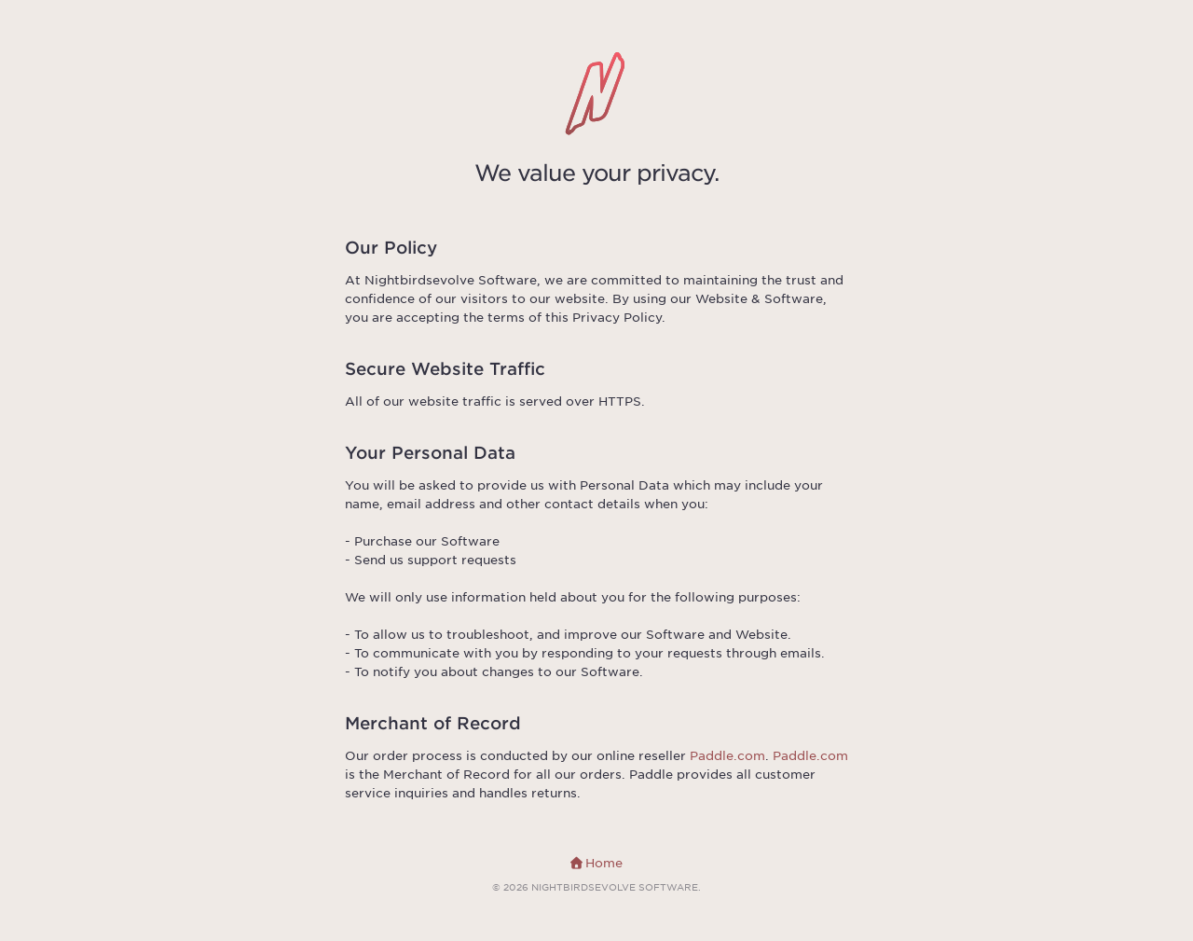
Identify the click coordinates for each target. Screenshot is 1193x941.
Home (596, 863)
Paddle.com (727, 756)
